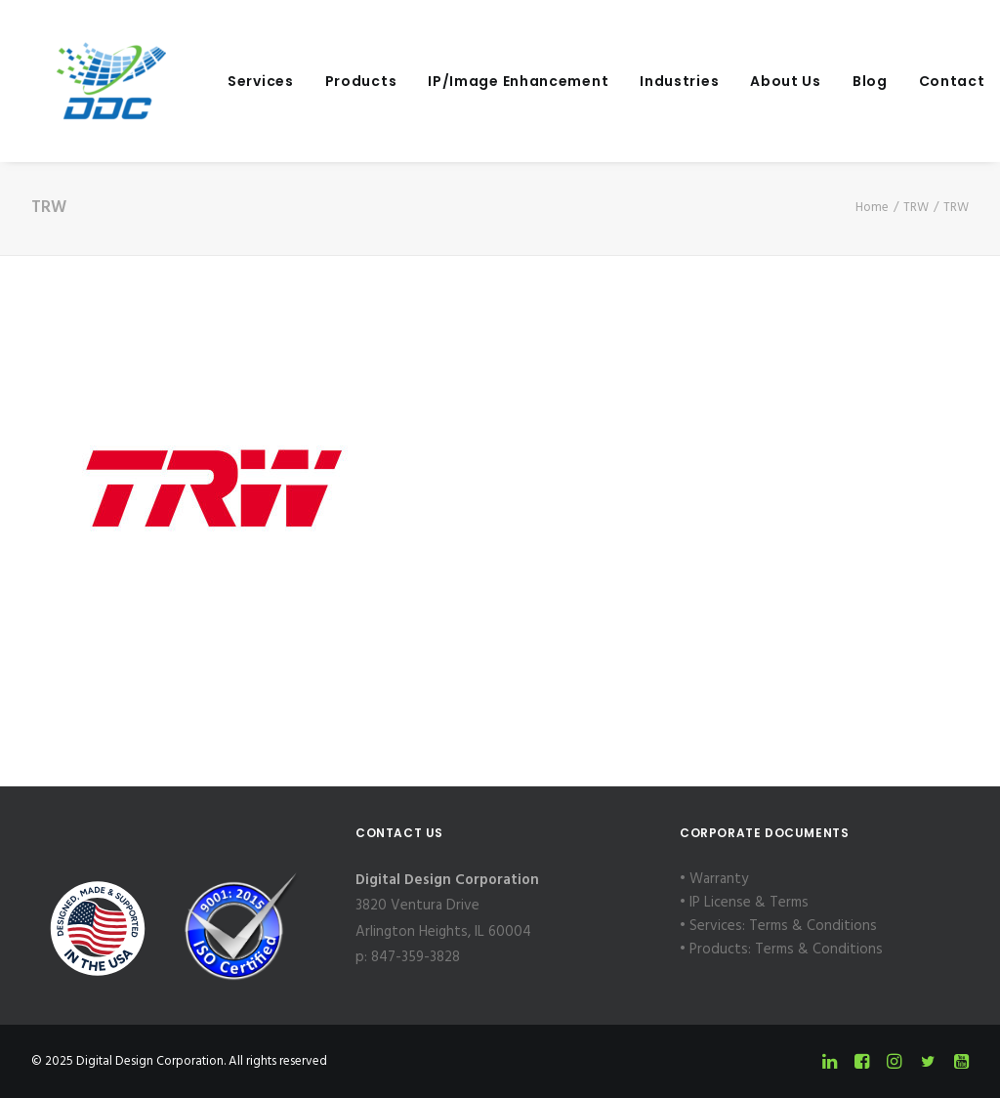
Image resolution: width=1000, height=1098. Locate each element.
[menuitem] (235, 81)
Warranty (718, 879)
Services (235, 81)
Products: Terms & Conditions (786, 949)
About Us (760, 81)
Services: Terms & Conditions (783, 926)
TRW (916, 207)
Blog (844, 81)
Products (336, 81)
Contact (927, 81)
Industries (653, 81)
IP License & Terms (749, 902)
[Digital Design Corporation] (86, 81)
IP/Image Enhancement (492, 81)
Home (872, 207)
